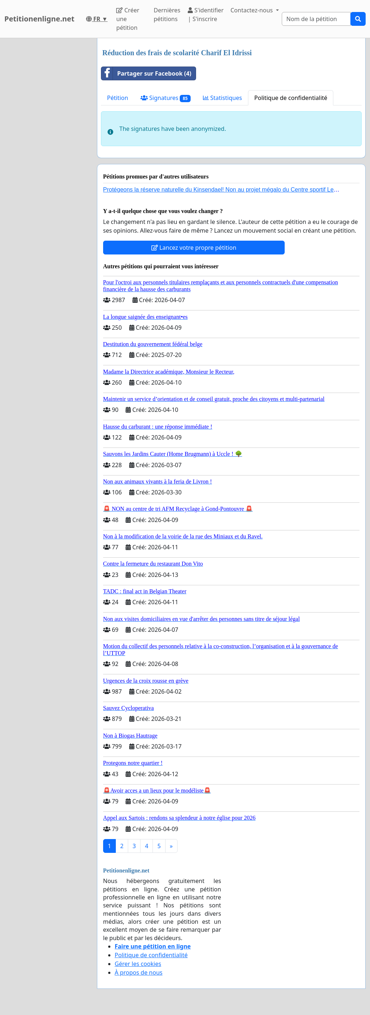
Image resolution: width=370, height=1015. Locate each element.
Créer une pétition (127, 19)
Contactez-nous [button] (253, 10)
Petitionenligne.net (39, 19)
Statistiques (222, 98)
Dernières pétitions (167, 14)
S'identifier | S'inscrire (206, 14)
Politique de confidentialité (290, 98)
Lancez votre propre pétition (193, 248)
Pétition (117, 98)
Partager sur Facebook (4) (146, 73)
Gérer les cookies (138, 964)
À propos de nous (139, 972)
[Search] (316, 19)
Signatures (166, 98)
